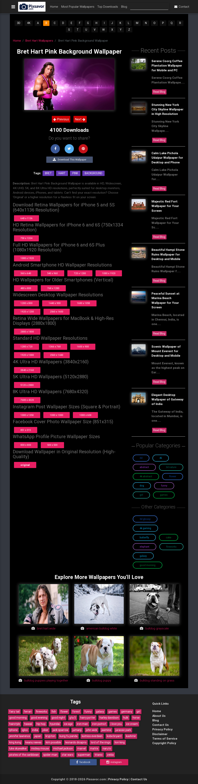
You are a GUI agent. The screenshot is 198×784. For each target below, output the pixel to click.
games (112, 711)
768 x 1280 (53, 288)
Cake (168, 537)
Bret (48, 173)
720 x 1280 (80, 273)
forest (76, 711)
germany (126, 711)
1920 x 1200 (27, 311)
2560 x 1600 (56, 311)
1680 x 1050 (83, 303)
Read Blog (159, 91)
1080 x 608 (85, 415)
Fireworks (171, 546)
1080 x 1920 (27, 258)
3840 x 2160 (27, 370)
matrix (94, 748)
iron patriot (99, 724)
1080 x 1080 (56, 415)
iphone (13, 730)
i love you (116, 724)
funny (88, 711)
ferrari (28, 711)
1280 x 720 (26, 346)
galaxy (100, 711)
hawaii (28, 724)
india (35, 730)
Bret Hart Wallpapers (39, 40)
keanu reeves (33, 742)
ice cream (132, 724)
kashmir (131, 736)
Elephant (144, 546)
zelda (110, 755)
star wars (67, 755)
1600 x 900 (83, 346)
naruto (107, 748)
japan (37, 736)
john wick (91, 730)
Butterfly (144, 537)
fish (53, 711)
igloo (25, 730)
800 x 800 (25, 444)
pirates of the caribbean (24, 755)
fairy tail (14, 711)
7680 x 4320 (27, 399)
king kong (15, 742)
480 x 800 (25, 288)
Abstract (144, 467)
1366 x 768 (55, 346)
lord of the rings (100, 742)
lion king (120, 742)
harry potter (87, 717)
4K (28, 23)
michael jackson (63, 748)
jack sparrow (60, 730)
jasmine (106, 730)
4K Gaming (145, 528)
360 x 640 (25, 273)
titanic (99, 755)
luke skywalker (18, 748)
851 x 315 (25, 430)
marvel (81, 748)
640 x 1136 (26, 218)
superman (84, 755)
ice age (68, 724)
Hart (62, 173)
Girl (141, 494)
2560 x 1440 (56, 355)
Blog (124, 7)
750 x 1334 (26, 238)
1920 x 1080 (27, 355)
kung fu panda (68, 736)
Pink (75, 173)
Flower (172, 476)
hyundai (55, 724)
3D (18, 23)
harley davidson (109, 717)
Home (54, 7)
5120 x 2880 (27, 385)
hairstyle (14, 724)
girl (138, 711)
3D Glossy (145, 518)
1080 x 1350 (27, 415)
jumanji (77, 730)
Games (164, 494)
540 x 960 (52, 273)
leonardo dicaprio (75, 742)
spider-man (50, 755)
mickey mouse (40, 748)
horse (136, 717)
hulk (125, 717)
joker (45, 730)
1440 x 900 (55, 303)
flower (64, 711)
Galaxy (143, 555)
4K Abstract (146, 476)
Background (93, 173)
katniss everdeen (92, 736)
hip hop (41, 724)
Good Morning (147, 565)
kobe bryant (114, 736)
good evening (39, 717)
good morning (18, 717)
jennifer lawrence (19, 736)
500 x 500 (52, 444)
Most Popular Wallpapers (77, 7)
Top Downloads (107, 7)
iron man (82, 724)
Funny (164, 485)
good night (58, 717)
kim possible (53, 742)
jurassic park (123, 730)
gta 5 (72, 717)
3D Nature (171, 467)
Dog (142, 485)
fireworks (41, 711)
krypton (50, 736)
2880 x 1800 (27, 331)
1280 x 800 (26, 303)
